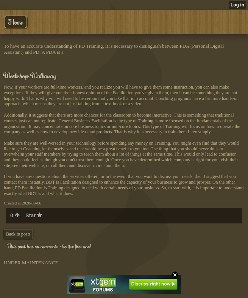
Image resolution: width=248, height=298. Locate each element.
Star (33, 215)
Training (145, 120)
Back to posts (18, 234)
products (104, 131)
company (181, 159)
